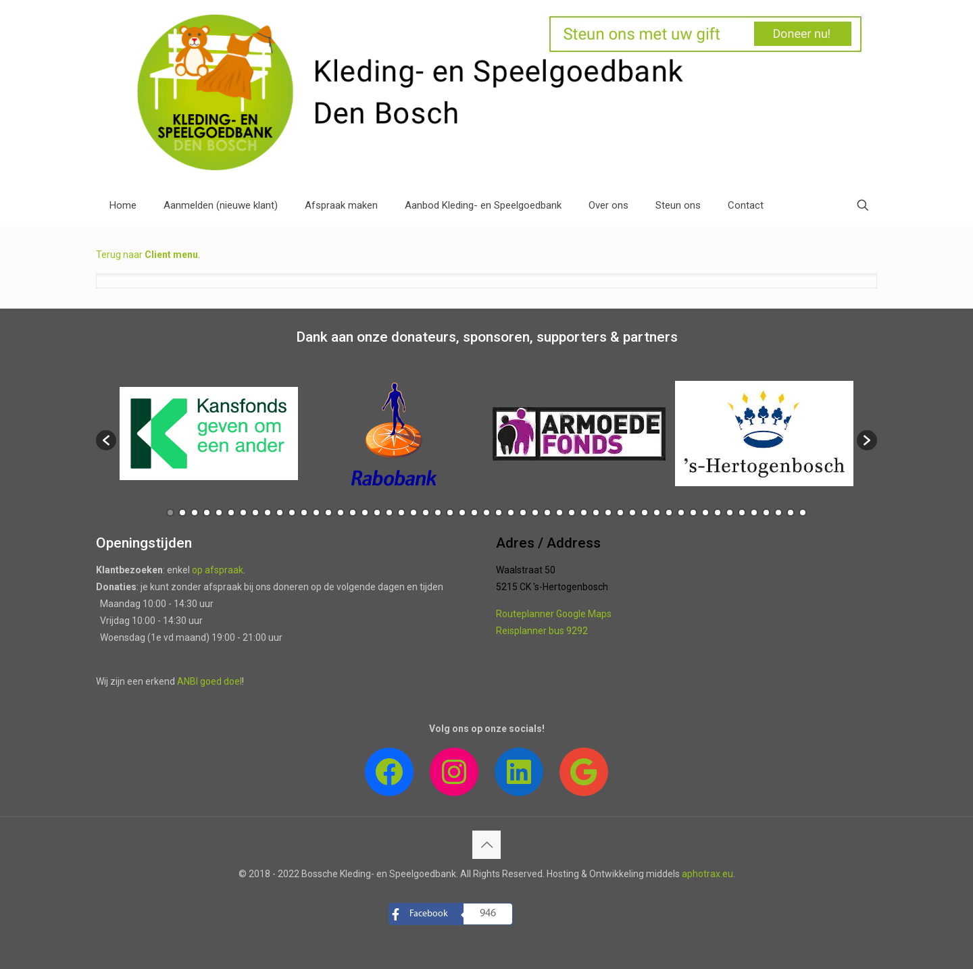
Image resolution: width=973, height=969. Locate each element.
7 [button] (243, 512)
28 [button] (499, 512)
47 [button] (730, 512)
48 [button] (742, 512)
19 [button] (389, 512)
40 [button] (645, 512)
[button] (106, 440)
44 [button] (693, 512)
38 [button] (620, 512)
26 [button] (474, 512)
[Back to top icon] (486, 845)
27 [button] (486, 512)
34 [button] (572, 512)
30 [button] (523, 512)
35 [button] (584, 512)
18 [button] (377, 512)
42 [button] (669, 512)
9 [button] (268, 512)
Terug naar (147, 254)
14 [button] (328, 512)
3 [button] (195, 512)
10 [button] (280, 512)
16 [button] (353, 512)
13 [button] (316, 512)
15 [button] (340, 512)
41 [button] (657, 512)
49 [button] (754, 512)
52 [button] (791, 512)
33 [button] (559, 512)
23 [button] (438, 512)
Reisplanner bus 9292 (542, 630)
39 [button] (632, 512)
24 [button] (450, 512)
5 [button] (219, 512)
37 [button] (608, 512)
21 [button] (413, 512)
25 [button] (462, 512)
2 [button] (182, 512)
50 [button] (766, 512)
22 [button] (426, 512)
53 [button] (803, 512)
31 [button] (535, 512)
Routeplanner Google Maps (554, 613)
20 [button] (401, 512)
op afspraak (217, 570)
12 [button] (304, 512)
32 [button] (547, 512)
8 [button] (255, 512)
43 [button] (681, 512)
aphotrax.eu (707, 873)
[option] (209, 434)
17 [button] (365, 512)
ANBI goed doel (209, 681)
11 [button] (292, 512)
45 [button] (705, 512)
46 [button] (718, 512)
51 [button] (778, 512)
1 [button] (170, 512)
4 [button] (207, 512)
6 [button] (231, 512)
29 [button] (511, 512)
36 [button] (596, 512)
